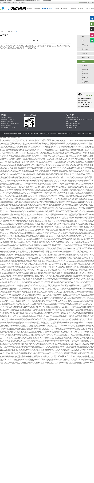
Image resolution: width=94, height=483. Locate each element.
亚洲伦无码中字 (12, 258)
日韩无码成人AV (15, 241)
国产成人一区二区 (42, 303)
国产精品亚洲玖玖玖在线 (56, 167)
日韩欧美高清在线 (82, 199)
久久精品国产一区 (24, 162)
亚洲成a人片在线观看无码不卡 (65, 307)
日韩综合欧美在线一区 (39, 334)
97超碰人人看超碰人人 (76, 251)
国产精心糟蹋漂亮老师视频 (53, 159)
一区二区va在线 (29, 167)
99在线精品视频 (53, 216)
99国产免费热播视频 (67, 207)
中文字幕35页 (8, 143)
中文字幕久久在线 (85, 297)
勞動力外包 (85, 45)
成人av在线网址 (7, 295)
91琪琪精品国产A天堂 (18, 306)
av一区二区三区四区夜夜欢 (30, 304)
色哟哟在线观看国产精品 (59, 294)
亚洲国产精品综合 (39, 201)
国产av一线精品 (70, 344)
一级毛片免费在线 (40, 162)
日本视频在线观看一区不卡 (63, 223)
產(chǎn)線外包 (85, 50)
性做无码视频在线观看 (46, 331)
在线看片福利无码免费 (75, 328)
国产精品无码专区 (46, 297)
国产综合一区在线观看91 (58, 260)
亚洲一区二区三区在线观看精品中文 (10, 187)
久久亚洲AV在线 (40, 295)
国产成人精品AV (81, 353)
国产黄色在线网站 (22, 202)
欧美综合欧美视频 (51, 183)
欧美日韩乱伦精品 (5, 250)
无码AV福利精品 (69, 235)
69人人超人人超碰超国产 (72, 324)
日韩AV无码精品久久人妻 (15, 324)
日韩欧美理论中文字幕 (70, 255)
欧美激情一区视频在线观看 (45, 310)
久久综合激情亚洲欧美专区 (28, 335)
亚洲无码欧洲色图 (42, 257)
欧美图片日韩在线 (31, 153)
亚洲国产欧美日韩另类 (16, 355)
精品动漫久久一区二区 (43, 312)
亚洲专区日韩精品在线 (40, 307)
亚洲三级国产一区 (14, 148)
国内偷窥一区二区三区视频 (37, 156)
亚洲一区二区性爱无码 (68, 214)
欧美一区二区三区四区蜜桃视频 (42, 216)
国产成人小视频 (48, 276)
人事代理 (84, 61)
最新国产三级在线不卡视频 (71, 294)
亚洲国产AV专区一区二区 (59, 337)
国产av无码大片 (80, 219)
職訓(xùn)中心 (85, 79)
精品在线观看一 (32, 298)
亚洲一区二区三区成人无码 (56, 208)
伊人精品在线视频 (83, 184)
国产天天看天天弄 (56, 254)
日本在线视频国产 (53, 223)
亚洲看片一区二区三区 (73, 300)
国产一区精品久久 (84, 145)
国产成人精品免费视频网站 (28, 248)
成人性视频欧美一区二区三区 (59, 211)
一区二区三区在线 (17, 190)
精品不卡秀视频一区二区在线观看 (31, 244)
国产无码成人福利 (47, 353)
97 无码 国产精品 (63, 221)
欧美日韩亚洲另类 (61, 235)
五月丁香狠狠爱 (31, 182)
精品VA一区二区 (52, 242)
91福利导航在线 (43, 142)
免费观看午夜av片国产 (5, 282)
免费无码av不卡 (15, 309)
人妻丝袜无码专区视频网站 (24, 267)
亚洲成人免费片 (64, 205)
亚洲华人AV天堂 (57, 291)
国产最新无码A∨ (12, 207)
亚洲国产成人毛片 (85, 310)
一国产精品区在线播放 (52, 284)
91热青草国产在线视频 (72, 257)
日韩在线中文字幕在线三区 (7, 294)
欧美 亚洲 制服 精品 (59, 183)
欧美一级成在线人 (49, 155)
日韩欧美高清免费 (43, 199)
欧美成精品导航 (58, 338)
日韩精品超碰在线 (6, 208)
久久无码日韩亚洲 (83, 229)
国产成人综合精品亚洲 (48, 253)
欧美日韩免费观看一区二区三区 (60, 226)
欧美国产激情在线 (41, 226)
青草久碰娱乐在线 (50, 309)
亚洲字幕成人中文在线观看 (51, 304)
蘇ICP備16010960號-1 (49, 133)
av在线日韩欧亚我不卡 (31, 358)
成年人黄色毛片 (27, 170)
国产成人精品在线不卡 (55, 230)
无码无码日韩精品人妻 (35, 340)
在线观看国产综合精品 (42, 261)
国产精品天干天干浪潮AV (7, 152)
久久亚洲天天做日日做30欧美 (20, 189)
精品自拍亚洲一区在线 (43, 187)
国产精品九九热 (13, 226)
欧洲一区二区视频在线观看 (62, 146)
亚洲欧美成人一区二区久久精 (27, 290)
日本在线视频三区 (27, 223)
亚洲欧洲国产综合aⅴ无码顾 (17, 223)
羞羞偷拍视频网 (48, 332)
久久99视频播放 (23, 143)
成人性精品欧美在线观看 (36, 347)
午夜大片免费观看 (48, 301)
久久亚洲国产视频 (79, 315)
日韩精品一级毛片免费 (83, 361)
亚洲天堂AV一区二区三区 (42, 328)
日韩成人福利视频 (82, 356)
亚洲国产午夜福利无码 (79, 148)
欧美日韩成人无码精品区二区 (29, 165)
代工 (83, 41)
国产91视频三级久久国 (53, 261)
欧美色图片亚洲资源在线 (33, 359)
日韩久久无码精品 (5, 211)
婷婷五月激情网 (13, 202)
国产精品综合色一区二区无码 (38, 155)
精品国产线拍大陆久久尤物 (32, 285)
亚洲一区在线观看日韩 (89, 149)
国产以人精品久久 (79, 309)
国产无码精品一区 (46, 167)
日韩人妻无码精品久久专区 (43, 158)
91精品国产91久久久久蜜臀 (10, 300)
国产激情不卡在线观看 (63, 284)
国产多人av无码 (37, 204)
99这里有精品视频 (9, 306)
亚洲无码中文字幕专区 (88, 288)
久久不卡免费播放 (24, 250)
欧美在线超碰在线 (38, 167)
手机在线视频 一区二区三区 (78, 358)
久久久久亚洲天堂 (65, 245)
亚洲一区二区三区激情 (24, 148)
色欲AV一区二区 (50, 269)
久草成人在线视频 (55, 184)
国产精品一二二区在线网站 (15, 340)
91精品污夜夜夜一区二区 (46, 204)
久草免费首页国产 (81, 170)
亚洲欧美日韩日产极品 (72, 199)
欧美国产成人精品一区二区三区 (53, 217)
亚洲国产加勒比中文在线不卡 (55, 318)
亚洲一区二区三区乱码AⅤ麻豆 (83, 290)
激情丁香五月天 (11, 303)
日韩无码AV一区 (32, 295)
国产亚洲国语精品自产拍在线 (65, 275)
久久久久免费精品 (6, 355)
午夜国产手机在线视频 (79, 329)
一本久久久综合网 (27, 164)
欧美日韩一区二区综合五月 (59, 341)
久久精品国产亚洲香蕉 (53, 142)
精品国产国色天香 (57, 253)
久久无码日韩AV (68, 337)
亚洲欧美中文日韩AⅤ (85, 276)
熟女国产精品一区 (19, 179)
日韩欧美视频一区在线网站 (16, 165)
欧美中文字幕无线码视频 (26, 355)
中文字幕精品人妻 (86, 254)
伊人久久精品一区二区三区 (77, 331)
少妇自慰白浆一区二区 (33, 186)
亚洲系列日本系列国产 (6, 193)
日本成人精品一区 (28, 196)
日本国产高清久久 (85, 167)
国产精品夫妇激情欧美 (40, 343)
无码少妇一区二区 (30, 278)
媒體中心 (73, 8)
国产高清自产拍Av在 (37, 196)
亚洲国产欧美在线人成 (20, 297)
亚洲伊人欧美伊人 (79, 316)
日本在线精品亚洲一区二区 (10, 238)
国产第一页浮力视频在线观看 (59, 316)
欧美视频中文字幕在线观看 (72, 195)
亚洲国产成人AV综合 (49, 273)
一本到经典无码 (77, 341)
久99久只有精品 (51, 266)
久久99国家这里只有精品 (71, 216)
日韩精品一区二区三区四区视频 (29, 269)
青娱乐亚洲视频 (6, 196)
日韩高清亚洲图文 (68, 279)
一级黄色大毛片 (33, 217)
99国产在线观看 (16, 145)
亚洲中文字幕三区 (79, 224)
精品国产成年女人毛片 (48, 152)
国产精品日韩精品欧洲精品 (9, 341)
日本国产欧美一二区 (17, 269)
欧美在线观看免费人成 (40, 150)
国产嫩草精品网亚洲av (18, 270)
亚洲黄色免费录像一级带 (38, 260)
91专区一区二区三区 (30, 341)
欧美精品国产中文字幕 (81, 161)
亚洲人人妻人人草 (39, 278)
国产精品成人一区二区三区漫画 (59, 270)
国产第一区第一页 (85, 153)
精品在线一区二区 (88, 202)
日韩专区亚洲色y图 (27, 284)
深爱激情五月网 (49, 361)
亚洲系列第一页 (39, 213)
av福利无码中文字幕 (87, 272)
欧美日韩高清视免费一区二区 (13, 288)
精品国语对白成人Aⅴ (55, 190)
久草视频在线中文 (81, 355)
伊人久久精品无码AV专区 (52, 303)
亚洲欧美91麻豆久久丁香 (80, 179)
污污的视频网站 (89, 324)
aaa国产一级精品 (36, 282)
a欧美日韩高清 (54, 340)
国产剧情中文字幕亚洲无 (63, 173)
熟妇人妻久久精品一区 (67, 167)
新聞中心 (37, 8)
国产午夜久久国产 (83, 210)
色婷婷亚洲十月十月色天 (30, 229)
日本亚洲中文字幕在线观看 (7, 189)
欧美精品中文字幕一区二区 (72, 347)
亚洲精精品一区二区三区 (48, 171)
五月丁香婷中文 (14, 352)
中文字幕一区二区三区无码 (85, 350)
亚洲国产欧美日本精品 (21, 254)
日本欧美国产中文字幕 (71, 258)
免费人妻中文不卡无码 (54, 282)
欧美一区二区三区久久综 (16, 199)
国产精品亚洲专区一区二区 (74, 145)
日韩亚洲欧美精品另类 (64, 306)
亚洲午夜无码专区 (14, 211)
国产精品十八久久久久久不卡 (74, 226)
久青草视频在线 (7, 334)
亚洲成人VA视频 (65, 189)
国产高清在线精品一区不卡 (52, 150)
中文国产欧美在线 (41, 168)
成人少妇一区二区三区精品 (37, 184)
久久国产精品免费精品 (46, 340)
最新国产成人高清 (31, 352)
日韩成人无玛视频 (39, 352)
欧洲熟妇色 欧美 (75, 165)
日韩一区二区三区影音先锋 (70, 288)
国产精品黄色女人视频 (78, 149)
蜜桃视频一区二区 (13, 349)
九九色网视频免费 (19, 216)
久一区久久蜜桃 (27, 258)
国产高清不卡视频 (38, 171)
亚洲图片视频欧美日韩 (69, 186)
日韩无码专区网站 (41, 217)
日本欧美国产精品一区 (66, 244)
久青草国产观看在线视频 (14, 257)
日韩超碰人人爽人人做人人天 (18, 315)
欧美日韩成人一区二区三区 (24, 217)
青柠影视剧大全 (87, 309)
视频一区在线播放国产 (78, 275)
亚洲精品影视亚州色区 (75, 340)
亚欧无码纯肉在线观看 (83, 300)
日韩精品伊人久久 (86, 287)
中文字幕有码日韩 (80, 335)
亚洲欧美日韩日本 (80, 162)
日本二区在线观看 (79, 255)
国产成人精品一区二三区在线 (23, 281)
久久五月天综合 (83, 328)
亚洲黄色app (31, 343)
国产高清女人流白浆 (78, 272)
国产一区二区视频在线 (24, 287)
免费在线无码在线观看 (50, 162)
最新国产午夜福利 (19, 156)
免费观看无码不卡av (68, 272)
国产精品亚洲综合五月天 (7, 198)
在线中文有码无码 (35, 199)
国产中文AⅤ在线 (83, 165)
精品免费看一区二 (87, 180)
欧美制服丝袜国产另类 (70, 162)
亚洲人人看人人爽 (37, 198)
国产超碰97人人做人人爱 (60, 363)
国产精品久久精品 (73, 245)
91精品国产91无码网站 (13, 316)
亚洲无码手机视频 (56, 355)
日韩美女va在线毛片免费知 (37, 220)
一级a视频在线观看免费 (72, 187)
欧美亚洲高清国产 (73, 313)
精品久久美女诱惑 (88, 217)
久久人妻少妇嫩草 (82, 142)
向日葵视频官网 (27, 236)
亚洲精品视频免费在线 (52, 195)
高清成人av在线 (12, 255)
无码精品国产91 (14, 321)
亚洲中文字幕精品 (89, 170)
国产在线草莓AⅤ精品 (60, 266)
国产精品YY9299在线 (84, 267)
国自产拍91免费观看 (73, 352)
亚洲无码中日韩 (89, 273)
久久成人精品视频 (28, 275)
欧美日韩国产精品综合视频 (62, 156)
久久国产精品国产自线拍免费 (83, 253)
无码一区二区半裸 (56, 301)
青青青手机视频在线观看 (36, 192)
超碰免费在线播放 (15, 140)
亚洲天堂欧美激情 (16, 338)
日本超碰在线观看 (48, 295)
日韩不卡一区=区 (73, 332)
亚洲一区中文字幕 (40, 189)
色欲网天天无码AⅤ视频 (33, 303)
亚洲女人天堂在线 (71, 335)
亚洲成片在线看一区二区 (72, 356)
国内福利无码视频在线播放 (39, 174)
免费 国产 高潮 (77, 168)
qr (92, 18)
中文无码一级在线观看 (51, 146)
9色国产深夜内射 (34, 316)
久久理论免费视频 (32, 241)
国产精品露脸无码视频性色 (42, 272)
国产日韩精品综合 (67, 232)
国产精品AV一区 (8, 309)
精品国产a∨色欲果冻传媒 (63, 319)
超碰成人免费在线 (10, 156)
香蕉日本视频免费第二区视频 (11, 142)
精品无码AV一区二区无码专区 (56, 227)
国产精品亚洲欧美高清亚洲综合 (9, 221)
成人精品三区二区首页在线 (81, 198)
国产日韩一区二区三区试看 (67, 192)
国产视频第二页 (65, 318)
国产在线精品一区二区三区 (75, 223)
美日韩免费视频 (54, 173)
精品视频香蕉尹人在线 (43, 235)
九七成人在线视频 (41, 304)
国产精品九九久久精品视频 (78, 292)
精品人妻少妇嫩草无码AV (46, 198)
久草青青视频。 (58, 196)
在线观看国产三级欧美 (22, 255)
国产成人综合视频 (80, 159)
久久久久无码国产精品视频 (60, 161)
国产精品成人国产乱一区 (18, 307)
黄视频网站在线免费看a (31, 292)
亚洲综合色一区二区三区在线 (80, 220)
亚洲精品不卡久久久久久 (73, 284)
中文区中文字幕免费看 (41, 182)
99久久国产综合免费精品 (9, 359)
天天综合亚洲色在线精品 (37, 214)
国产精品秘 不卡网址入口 (15, 282)
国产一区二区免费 (87, 214)
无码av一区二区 (81, 211)
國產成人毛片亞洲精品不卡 (25, 208)
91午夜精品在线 (88, 201)
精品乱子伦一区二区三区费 (19, 247)
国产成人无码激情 (60, 153)
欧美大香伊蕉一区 (37, 350)
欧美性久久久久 (20, 227)
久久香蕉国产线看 (53, 319)
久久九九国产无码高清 (31, 202)
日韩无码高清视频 (78, 334)
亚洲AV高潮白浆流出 (48, 201)
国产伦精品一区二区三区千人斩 (82, 242)
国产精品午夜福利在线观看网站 (84, 258)
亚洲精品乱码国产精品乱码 (43, 292)
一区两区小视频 (8, 253)
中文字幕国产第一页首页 (18, 155)
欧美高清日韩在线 (39, 153)
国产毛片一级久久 (86, 251)
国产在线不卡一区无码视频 (75, 146)
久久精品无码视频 (16, 159)
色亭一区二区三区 (52, 219)
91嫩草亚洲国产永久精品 (37, 170)
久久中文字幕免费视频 (63, 145)
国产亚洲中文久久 (37, 140)
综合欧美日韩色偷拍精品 (26, 356)
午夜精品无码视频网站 (73, 205)
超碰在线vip (82, 230)
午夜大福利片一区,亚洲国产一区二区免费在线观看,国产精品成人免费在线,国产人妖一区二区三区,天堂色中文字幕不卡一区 (26, 0)
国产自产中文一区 (32, 158)
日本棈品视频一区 (22, 242)
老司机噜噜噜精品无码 (72, 269)
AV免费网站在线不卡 (71, 161)
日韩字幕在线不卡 (43, 219)
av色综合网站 (8, 264)
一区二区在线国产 (12, 260)
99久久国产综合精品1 (78, 204)
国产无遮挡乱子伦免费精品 (64, 202)
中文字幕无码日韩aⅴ (78, 214)
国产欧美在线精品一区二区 (24, 220)
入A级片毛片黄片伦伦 (89, 285)
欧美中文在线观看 (84, 177)
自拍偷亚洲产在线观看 (17, 193)
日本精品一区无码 (22, 224)
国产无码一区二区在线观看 (74, 282)
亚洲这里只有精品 (69, 152)
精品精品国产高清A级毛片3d (55, 158)
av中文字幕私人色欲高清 (69, 140)
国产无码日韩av (7, 338)
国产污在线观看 (20, 304)
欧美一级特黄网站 (30, 152)
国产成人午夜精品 (20, 207)
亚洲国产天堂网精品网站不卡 (77, 217)
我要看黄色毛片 (60, 224)
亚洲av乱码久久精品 (4, 242)
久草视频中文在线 (37, 263)
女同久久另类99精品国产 (22, 158)
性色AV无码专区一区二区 (29, 291)
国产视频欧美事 (53, 145)
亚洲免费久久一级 (32, 264)
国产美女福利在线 (16, 327)
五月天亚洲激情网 (52, 235)
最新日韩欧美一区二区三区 (82, 298)
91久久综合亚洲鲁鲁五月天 (75, 319)
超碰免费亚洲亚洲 (10, 216)
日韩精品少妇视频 (35, 190)
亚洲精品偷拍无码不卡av (51, 174)
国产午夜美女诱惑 (4, 304)
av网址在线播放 (20, 170)
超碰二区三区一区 (70, 315)
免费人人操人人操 (88, 216)
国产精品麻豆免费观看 (88, 156)
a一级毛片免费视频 (67, 251)
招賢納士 (65, 8)
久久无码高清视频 (18, 192)
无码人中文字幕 (29, 204)
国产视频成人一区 (16, 290)
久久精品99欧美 (66, 229)
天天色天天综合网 (61, 346)
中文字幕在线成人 (74, 264)
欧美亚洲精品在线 (71, 159)
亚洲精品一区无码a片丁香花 (18, 229)
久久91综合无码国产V (42, 266)
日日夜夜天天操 (65, 253)
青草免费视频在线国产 (24, 298)
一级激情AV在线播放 (15, 176)
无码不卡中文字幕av (76, 307)
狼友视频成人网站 (21, 174)
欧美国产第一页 (57, 149)
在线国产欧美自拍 (15, 214)
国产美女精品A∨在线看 (17, 171)
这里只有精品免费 (10, 297)
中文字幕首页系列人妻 (47, 192)
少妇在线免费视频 (49, 358)
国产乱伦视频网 (68, 236)
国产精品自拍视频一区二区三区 (65, 292)
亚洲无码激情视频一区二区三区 (21, 149)
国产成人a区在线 (10, 183)
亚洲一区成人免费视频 (48, 238)
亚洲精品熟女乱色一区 (5, 165)
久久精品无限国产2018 (38, 238)
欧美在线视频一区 (72, 285)
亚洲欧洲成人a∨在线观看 (37, 301)
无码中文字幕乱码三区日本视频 (32, 173)
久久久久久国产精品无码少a (64, 303)
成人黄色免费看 (69, 168)
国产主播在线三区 (89, 355)
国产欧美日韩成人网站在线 (53, 275)
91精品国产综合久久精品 (5, 140)
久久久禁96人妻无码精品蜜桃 (31, 312)
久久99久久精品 (12, 173)
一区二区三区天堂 (50, 363)
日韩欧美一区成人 (34, 235)
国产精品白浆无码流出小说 (72, 211)
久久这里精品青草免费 (74, 184)
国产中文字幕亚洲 (40, 264)
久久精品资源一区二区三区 (19, 152)
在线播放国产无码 (67, 227)
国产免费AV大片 (42, 309)
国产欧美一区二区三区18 (86, 263)
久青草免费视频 (77, 362)
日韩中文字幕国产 (28, 238)
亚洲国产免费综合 (82, 363)
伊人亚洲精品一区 (59, 165)
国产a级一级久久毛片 (13, 220)
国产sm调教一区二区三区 (7, 335)
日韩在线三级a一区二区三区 (29, 279)
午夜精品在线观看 (20, 312)
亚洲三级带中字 (12, 227)
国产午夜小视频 (55, 258)
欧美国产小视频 (27, 347)
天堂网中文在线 (22, 146)
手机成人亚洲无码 (44, 223)
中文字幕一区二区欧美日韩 (76, 233)
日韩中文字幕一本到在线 (24, 316)
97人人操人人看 (49, 279)
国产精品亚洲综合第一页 (34, 145)
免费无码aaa (64, 361)
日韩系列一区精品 (45, 350)
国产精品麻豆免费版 (29, 313)
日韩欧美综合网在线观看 (20, 319)
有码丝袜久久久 (60, 179)
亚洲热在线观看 (66, 325)
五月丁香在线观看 (57, 244)
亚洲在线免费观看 (38, 152)
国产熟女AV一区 (12, 201)
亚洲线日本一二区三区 (58, 180)
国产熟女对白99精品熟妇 (54, 285)
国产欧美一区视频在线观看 (7, 149)
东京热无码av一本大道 (24, 187)
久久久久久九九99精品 (77, 155)
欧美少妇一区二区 (53, 292)
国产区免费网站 (69, 171)
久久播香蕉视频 (81, 313)
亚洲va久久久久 (15, 264)
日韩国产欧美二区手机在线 (41, 207)
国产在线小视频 (23, 309)
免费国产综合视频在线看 (80, 140)
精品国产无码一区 (63, 324)
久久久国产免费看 (29, 325)
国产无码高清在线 (16, 295)
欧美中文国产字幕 (33, 159)
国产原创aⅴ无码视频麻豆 (12, 298)
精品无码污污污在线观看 (32, 309)
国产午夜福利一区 (25, 230)
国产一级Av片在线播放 (35, 245)
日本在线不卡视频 (37, 177)
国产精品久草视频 (39, 180)
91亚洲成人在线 (20, 362)
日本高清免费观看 (73, 353)
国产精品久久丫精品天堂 (44, 173)
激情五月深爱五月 (25, 318)
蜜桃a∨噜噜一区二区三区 (21, 303)
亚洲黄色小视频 (59, 207)
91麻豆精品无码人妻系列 (58, 176)
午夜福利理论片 (68, 176)
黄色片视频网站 (5, 340)
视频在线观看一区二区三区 (53, 257)
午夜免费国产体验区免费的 (12, 328)
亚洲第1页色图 (49, 316)
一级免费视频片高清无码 (33, 205)
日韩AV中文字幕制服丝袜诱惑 (24, 349)
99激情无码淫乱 (48, 255)
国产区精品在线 (82, 273)
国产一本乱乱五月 (85, 158)
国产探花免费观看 (22, 251)
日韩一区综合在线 (4, 220)
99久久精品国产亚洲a (15, 250)
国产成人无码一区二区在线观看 (28, 324)
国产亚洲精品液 (28, 247)
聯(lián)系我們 (70, 115)
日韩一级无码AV (20, 238)
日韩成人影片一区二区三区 (47, 294)
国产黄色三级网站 (17, 235)
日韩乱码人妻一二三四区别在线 (32, 344)
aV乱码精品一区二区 (71, 182)
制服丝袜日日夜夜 (22, 329)
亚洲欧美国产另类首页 (25, 245)
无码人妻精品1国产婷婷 (87, 319)
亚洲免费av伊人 (86, 247)
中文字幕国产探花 (48, 260)
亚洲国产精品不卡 (81, 174)
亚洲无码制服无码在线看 (53, 359)
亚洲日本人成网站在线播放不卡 (63, 322)
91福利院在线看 (73, 196)
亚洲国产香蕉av (43, 275)
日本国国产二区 (32, 162)
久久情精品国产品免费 (83, 205)
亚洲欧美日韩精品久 (22, 261)
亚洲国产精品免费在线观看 (26, 338)
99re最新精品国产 (31, 150)
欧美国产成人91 (25, 210)
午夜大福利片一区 (66, 158)
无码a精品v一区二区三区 (28, 253)
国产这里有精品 (42, 344)
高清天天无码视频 (70, 343)
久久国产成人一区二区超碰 (51, 346)
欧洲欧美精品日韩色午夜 (12, 329)
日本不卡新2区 (22, 142)
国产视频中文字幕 (6, 195)
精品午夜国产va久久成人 (7, 164)
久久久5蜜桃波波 (47, 247)
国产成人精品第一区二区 (24, 331)
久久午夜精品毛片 (62, 142)
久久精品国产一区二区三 (68, 362)
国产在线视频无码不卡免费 (59, 204)
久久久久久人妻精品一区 (55, 263)
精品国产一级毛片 (41, 361)
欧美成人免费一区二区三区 (6, 171)
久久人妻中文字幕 (7, 315)
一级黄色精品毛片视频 (49, 229)
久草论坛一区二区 (62, 315)
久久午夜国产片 (16, 198)
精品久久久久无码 (10, 310)
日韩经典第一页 (17, 361)
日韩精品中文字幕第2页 (48, 291)
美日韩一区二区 (76, 208)
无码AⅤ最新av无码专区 (68, 220)
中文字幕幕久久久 (39, 232)
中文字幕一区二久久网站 (35, 331)
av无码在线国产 (21, 233)
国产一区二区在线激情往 (78, 193)
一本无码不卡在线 (24, 241)
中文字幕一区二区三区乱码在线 (56, 140)
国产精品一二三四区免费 (40, 363)
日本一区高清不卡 (22, 153)
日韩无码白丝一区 (27, 179)
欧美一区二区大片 (22, 211)
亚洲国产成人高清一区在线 (65, 177)
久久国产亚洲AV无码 (85, 146)
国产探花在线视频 (44, 359)
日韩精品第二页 (62, 258)
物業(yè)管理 (85, 82)
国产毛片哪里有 (48, 210)
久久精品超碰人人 (42, 300)
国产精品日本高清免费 (19, 344)
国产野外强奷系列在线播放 (33, 211)
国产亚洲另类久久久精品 (32, 195)
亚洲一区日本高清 (23, 150)
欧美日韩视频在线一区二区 (11, 167)
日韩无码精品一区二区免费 (33, 329)
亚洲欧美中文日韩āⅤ (17, 284)
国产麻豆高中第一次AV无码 (46, 205)
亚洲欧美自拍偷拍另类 (50, 335)
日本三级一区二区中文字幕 (39, 322)
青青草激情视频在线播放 (31, 254)
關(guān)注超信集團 (30, 115)
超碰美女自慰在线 (21, 325)
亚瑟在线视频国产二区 (78, 192)
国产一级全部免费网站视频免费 (17, 196)
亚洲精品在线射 (85, 307)
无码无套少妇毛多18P (57, 198)
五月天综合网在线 (4, 325)
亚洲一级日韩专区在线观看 (82, 270)
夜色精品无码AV (47, 184)
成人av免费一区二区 (41, 159)
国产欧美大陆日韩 (52, 224)
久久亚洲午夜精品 (49, 337)
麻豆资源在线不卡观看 (59, 309)
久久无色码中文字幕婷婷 (57, 310)
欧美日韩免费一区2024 (88, 275)
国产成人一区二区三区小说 (11, 239)
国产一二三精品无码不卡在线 (78, 291)
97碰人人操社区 (85, 189)
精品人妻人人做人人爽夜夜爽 (26, 140)
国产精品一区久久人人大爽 (54, 245)
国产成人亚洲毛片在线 (18, 164)
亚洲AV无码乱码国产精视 (12, 287)
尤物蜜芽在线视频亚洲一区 (13, 177)
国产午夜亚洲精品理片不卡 (38, 273)
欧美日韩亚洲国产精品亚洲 (26, 198)
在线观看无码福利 (8, 155)
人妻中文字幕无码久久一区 (26, 214)
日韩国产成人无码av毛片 (65, 230)
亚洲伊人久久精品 (49, 149)
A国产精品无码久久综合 (56, 297)
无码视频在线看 (39, 341)
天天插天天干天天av (30, 224)
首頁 (23, 8)
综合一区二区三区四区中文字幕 (45, 176)
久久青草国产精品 (12, 158)
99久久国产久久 (84, 168)
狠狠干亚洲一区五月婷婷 (29, 307)
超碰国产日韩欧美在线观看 (28, 180)
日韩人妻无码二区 (11, 279)
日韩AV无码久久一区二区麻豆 (12, 186)
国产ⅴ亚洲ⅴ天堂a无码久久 (82, 266)
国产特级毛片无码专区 (21, 300)
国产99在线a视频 (23, 195)
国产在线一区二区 (67, 213)
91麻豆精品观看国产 (76, 176)
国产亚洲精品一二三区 (27, 353)
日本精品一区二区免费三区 (50, 156)
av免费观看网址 (27, 155)
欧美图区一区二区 (57, 295)
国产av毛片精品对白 (40, 250)
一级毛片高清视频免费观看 (72, 304)
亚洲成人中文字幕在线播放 (57, 247)
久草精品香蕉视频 (57, 192)
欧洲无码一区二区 (82, 248)
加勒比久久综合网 (16, 143)
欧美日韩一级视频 (69, 193)
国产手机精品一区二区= (38, 338)
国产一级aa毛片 (37, 290)
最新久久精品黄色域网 (34, 239)
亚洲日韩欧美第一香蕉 (19, 291)
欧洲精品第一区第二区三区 (62, 219)
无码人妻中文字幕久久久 (84, 238)
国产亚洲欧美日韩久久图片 (66, 190)
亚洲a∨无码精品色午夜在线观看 (58, 143)
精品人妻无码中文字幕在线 (10, 170)
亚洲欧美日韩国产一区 (53, 324)
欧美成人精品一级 (47, 170)
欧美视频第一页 (43, 284)
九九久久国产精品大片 (39, 346)
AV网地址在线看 (31, 201)
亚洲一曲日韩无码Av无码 (40, 183)
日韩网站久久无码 (39, 253)
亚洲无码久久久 (27, 270)
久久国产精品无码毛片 (82, 196)
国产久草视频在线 (58, 267)
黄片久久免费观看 (77, 301)
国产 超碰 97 (18, 273)
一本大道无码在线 (58, 251)
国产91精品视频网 (55, 290)
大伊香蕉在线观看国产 (70, 309)
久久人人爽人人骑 (34, 288)
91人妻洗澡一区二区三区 (68, 247)
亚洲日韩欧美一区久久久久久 (17, 168)
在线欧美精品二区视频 (57, 170)
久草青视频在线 (62, 257)
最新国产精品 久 (5, 161)
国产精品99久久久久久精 (71, 174)
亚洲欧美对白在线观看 (58, 279)
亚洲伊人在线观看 (35, 284)
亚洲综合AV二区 (45, 177)
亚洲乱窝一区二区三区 (50, 250)
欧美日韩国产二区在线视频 (32, 146)
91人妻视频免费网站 (25, 288)
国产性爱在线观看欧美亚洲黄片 (19, 358)
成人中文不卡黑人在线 (50, 241)
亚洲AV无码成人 (49, 251)
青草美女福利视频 (41, 241)
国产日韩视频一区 (41, 358)
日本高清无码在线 (8, 244)
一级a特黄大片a (55, 233)
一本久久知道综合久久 (86, 171)
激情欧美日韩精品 (22, 167)
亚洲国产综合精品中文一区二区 (44, 254)
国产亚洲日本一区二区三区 (69, 321)
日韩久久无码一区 (69, 153)
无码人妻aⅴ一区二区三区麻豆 (49, 193)
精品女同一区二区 (5, 324)
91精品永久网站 (37, 325)
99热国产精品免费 (85, 341)
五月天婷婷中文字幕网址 (8, 232)
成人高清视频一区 (21, 260)
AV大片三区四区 (24, 361)
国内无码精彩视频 (51, 288)
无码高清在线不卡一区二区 (12, 331)
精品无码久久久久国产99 (58, 152)
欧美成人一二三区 (87, 155)
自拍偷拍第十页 (18, 248)
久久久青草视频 (20, 258)
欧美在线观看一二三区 (57, 325)
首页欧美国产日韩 (76, 239)
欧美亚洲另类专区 (59, 288)
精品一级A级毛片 (27, 184)
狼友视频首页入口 (65, 313)
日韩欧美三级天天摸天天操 (48, 196)
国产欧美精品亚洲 (78, 343)
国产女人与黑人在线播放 (50, 264)
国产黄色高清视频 (77, 152)
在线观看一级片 (38, 161)
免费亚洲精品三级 (4, 201)
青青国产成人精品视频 (79, 143)
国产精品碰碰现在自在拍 (79, 201)
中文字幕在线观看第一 (48, 321)
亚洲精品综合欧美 (62, 195)
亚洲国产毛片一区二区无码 (72, 164)
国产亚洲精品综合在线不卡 (77, 213)
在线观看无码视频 (56, 205)
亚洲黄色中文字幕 (30, 161)
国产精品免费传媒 (52, 272)
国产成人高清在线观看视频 (54, 312)
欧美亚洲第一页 (8, 270)
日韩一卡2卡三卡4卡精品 (65, 350)
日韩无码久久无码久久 (27, 273)
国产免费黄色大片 (79, 186)
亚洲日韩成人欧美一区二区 (87, 239)
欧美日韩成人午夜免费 (87, 223)
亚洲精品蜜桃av (53, 179)
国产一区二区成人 (28, 227)
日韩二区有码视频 (85, 312)
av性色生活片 (65, 170)
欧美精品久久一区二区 (65, 217)
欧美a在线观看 (33, 226)
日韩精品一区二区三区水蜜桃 (62, 349)
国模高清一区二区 (88, 213)
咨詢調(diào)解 (85, 74)
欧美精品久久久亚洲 (83, 173)
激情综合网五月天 (74, 273)
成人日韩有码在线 (33, 148)
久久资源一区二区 (75, 267)
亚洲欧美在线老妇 (11, 350)
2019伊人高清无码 (17, 335)
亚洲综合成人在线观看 (41, 279)
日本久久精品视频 (6, 176)
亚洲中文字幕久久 (33, 361)
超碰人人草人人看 (40, 149)
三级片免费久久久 (10, 319)
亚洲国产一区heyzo (16, 356)
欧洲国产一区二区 (40, 165)
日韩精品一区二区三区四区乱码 (43, 362)
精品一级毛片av (66, 310)
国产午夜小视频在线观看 (18, 244)
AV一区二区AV (41, 210)
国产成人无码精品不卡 (79, 150)
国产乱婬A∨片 (79, 288)
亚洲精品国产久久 (43, 288)
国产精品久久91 (13, 224)
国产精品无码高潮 (60, 239)
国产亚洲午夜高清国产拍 (85, 284)
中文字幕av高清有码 (39, 248)
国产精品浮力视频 (24, 145)
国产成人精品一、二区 (48, 341)
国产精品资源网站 (78, 278)
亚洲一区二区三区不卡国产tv (16, 184)
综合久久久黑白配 (88, 143)
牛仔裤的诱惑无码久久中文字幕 (18, 292)
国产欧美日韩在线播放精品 (58, 276)
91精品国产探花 (45, 140)
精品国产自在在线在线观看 (83, 332)
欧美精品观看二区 (50, 298)
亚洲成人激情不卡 (84, 340)
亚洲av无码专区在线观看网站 (10, 233)
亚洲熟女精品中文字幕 (69, 180)
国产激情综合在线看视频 (63, 340)
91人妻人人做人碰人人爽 (87, 176)
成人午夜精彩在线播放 (45, 208)
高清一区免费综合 (22, 161)
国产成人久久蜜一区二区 (53, 221)
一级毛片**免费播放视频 (49, 338)
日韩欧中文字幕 (66, 273)
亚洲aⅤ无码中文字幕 (18, 332)
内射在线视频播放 (89, 219)
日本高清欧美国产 (69, 143)
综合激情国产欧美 (22, 285)
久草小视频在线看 (24, 159)
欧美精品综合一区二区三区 (20, 183)
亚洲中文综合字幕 (72, 355)
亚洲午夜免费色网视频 (45, 145)
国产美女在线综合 (8, 213)
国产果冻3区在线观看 (43, 242)
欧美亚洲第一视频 (78, 180)
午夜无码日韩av (48, 168)
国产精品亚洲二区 (52, 239)
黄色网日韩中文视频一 (23, 219)
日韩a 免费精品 (39, 233)
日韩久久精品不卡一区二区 (11, 285)
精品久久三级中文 (61, 216)
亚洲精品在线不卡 (36, 236)
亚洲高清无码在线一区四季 (57, 214)
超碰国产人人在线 (29, 297)
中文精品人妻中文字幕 (66, 263)
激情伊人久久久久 (58, 189)
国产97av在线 (81, 187)
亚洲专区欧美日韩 (67, 165)
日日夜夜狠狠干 (35, 258)
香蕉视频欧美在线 (44, 318)
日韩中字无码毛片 (34, 176)
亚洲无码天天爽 (5, 263)
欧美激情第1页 (80, 216)
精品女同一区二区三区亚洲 (46, 164)
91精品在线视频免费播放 (8, 236)
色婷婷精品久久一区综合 (12, 146)
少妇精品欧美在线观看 (48, 180)
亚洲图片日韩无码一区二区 (50, 153)
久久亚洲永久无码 (51, 207)
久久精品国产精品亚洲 (82, 269)
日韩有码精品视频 (49, 226)
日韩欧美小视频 (31, 250)
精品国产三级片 (61, 150)
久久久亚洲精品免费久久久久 (59, 164)
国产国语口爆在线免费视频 (85, 264)
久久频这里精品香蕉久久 (40, 251)
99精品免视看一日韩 (76, 281)
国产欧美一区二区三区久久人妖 (15, 276)
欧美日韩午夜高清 (58, 273)
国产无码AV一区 (18, 279)
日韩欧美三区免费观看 (75, 310)
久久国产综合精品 (20, 173)
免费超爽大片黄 (82, 322)
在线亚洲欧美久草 (68, 276)
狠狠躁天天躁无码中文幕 (43, 319)
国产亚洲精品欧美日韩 (37, 179)
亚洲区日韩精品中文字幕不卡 (26, 177)
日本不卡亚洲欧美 (75, 210)
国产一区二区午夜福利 (16, 337)
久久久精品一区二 (75, 227)
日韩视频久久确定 (4, 158)
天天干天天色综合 (25, 327)
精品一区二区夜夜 (63, 282)
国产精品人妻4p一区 (25, 190)
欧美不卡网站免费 (74, 322)
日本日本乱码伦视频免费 (20, 346)
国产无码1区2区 (6, 153)
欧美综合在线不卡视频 (49, 165)
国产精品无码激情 (27, 156)
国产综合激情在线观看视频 (84, 347)
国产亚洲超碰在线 (75, 350)
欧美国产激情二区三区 (69, 179)
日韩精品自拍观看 (75, 229)
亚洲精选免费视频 (85, 337)
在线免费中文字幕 (8, 313)
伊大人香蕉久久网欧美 (87, 260)
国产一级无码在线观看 (43, 285)
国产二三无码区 (58, 298)
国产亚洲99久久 (22, 204)
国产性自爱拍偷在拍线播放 (29, 216)
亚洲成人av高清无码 (36, 294)
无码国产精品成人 (59, 229)
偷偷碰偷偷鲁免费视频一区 (76, 189)
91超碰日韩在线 (46, 214)
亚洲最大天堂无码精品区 (39, 335)
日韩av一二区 (39, 291)
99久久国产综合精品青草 (72, 142)
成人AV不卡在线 (19, 272)
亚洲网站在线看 (81, 195)
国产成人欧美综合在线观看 (66, 301)
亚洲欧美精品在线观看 (5, 202)
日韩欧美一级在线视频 (50, 322)
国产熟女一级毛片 (36, 223)
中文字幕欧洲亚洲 (60, 193)
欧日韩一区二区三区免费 (69, 224)
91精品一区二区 (28, 315)
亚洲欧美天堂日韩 (33, 210)
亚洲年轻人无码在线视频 (76, 303)
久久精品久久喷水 (12, 322)
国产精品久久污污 (60, 241)
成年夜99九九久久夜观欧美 (10, 347)
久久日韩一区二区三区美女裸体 (69, 298)
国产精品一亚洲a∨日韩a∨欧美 (7, 332)
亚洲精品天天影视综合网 (46, 325)
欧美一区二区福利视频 (79, 241)
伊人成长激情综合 (43, 349)
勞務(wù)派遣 (85, 57)
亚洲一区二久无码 (10, 179)
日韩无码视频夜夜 (36, 164)
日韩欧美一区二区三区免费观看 (63, 250)
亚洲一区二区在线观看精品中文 (63, 264)
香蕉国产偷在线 (29, 174)
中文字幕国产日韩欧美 (27, 282)
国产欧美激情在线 (48, 334)
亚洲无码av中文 (82, 324)
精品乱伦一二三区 (26, 193)
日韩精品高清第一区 (75, 232)
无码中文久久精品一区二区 (44, 143)
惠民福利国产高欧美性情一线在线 (85, 164)
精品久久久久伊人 (76, 230)
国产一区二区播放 (28, 350)
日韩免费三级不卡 (53, 236)
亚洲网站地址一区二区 (88, 331)
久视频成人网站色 (79, 338)
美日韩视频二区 (67, 260)
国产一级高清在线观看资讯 (6, 356)
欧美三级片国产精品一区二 (42, 224)
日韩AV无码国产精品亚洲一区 (40, 313)
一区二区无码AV (89, 321)
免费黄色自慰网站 (72, 290)
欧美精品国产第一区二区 (21, 201)
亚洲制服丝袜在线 (44, 282)
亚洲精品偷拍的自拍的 (12, 261)
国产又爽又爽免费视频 (81, 359)
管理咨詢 (84, 65)
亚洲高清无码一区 (47, 270)
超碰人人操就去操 (6, 199)
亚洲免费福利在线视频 (18, 253)
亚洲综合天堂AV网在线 (77, 260)
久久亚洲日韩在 (65, 238)
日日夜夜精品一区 (89, 241)
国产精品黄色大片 (25, 235)
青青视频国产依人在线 (66, 210)
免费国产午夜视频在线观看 (59, 255)
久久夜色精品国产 (66, 331)
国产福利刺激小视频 (47, 278)
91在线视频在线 (28, 260)
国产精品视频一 (65, 332)
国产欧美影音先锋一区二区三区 (85, 349)
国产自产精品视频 (20, 301)
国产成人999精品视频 (57, 332)
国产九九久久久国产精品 (57, 220)
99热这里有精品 (50, 186)
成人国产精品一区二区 (80, 321)
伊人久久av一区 (7, 337)
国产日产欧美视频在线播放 (14, 182)
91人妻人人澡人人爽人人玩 (86, 295)
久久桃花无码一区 (8, 269)
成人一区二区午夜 (7, 358)
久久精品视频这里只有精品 (87, 281)
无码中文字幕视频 (84, 282)
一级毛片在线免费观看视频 (22, 363)
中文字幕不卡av (68, 239)
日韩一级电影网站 (18, 232)
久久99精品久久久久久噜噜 (52, 307)
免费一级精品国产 (56, 210)
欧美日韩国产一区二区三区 (8, 353)
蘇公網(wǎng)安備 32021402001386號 (31, 133)
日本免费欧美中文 (31, 189)
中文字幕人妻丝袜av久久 (53, 199)
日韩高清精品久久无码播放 (67, 149)
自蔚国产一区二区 (88, 204)
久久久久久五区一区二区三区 (59, 168)
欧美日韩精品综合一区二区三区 (37, 267)
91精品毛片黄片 (61, 347)
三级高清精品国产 (33, 187)
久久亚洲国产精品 (6, 223)
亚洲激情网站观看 (77, 153)
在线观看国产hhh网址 (77, 279)
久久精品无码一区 (54, 202)
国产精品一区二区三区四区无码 (51, 248)
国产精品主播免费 (76, 177)
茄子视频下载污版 (14, 150)
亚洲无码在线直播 (70, 201)
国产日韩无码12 (7, 159)
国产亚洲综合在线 (30, 346)
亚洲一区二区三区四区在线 (86, 318)
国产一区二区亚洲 (17, 318)
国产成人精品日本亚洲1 (30, 221)
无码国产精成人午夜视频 (70, 266)
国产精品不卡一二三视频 (27, 334)
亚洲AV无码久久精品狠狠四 (59, 278)
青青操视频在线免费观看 (74, 261)
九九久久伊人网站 (26, 192)
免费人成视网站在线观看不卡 (6, 275)
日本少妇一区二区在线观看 (6, 290)
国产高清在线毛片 (63, 159)
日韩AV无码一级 (76, 276)
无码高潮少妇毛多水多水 (12, 204)
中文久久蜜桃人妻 (36, 208)
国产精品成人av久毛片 (32, 261)
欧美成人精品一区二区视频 (29, 272)
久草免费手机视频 (87, 183)
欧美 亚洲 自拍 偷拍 (25, 340)
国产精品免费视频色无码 (28, 171)
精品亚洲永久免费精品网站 (42, 324)
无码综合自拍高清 (16, 162)
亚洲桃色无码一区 (32, 149)
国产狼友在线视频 (28, 332)
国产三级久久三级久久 (70, 242)
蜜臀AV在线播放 (42, 316)
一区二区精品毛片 (9, 291)
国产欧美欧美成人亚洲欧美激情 (33, 142)
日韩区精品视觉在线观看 (41, 221)
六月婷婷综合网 (5, 257)
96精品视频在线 (17, 294)
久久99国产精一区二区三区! (13, 343)
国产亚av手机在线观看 (18, 275)
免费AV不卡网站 (79, 285)
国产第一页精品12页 (48, 189)
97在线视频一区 (18, 180)
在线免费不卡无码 (13, 161)
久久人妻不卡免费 (86, 279)
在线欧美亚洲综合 (60, 242)
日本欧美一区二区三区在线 (9, 272)
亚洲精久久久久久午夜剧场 (13, 245)
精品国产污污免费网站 (53, 328)
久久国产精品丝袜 (50, 148)
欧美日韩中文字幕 (73, 219)
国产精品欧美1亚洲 (62, 182)
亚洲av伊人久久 (65, 196)
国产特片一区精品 (47, 220)
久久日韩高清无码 (43, 239)
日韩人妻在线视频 (62, 343)
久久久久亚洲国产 (23, 264)
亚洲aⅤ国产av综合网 (33, 257)
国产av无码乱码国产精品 (80, 344)
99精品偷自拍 (7, 168)
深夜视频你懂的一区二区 (72, 248)
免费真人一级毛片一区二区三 (54, 313)
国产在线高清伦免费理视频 (13, 205)
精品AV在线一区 (44, 245)
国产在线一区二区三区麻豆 (52, 344)
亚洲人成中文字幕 (67, 267)
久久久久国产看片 (19, 310)
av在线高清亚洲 (65, 353)
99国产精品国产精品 (57, 321)
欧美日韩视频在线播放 (47, 287)
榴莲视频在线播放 (72, 170)
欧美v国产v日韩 (34, 306)
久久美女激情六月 (74, 306)
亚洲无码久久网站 (87, 327)
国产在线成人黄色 (21, 221)
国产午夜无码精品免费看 (86, 226)
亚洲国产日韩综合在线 (54, 177)
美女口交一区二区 (23, 186)
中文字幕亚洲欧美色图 (75, 325)
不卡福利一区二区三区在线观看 (14, 210)
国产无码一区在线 (58, 148)
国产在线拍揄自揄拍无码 (32, 300)
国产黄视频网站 (89, 199)
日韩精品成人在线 (44, 236)
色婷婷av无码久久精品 (40, 255)
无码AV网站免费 (62, 187)
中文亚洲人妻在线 (81, 221)
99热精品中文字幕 (8, 190)
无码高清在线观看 (12, 281)
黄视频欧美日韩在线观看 (44, 190)
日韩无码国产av (46, 213)
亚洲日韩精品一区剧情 (24, 328)
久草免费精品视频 (61, 304)
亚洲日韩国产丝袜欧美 (21, 341)
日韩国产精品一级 (47, 233)
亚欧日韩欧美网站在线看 (61, 335)
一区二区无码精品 (24, 343)
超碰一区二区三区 (21, 263)
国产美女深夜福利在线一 (31, 319)
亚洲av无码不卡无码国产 (88, 303)
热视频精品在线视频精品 (7, 307)
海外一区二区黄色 (85, 232)
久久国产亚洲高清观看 (30, 207)
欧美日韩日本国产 (65, 312)
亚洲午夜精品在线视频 (63, 261)
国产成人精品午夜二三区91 (46, 355)
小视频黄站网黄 (3, 287)
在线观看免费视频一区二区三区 (79, 190)
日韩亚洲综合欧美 (7, 292)
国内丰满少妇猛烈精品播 (78, 207)
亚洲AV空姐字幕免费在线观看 (44, 281)
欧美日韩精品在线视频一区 (38, 332)
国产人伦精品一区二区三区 (22, 359)
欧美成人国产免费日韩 (44, 329)
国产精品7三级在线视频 (65, 254)
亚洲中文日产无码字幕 (73, 361)
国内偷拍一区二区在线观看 (59, 201)
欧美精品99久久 (34, 349)
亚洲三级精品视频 (69, 278)
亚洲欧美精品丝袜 (13, 219)
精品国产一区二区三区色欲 (37, 270)
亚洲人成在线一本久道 (59, 186)
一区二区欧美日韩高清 (67, 155)
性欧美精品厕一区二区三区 (51, 343)
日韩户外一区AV (11, 312)
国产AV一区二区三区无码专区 (43, 202)
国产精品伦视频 (30, 255)
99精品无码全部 (60, 236)
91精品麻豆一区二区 (53, 315)
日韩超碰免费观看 (34, 230)
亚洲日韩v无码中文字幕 (11, 362)
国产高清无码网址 (75, 295)
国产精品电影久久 (69, 329)
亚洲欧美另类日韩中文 (5, 150)
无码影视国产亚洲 (46, 263)
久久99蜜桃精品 (72, 253)
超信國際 (29, 8)
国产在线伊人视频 (70, 316)
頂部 (92, 40)
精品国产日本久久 (17, 230)
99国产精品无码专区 (46, 290)
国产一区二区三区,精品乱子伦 (46, 244)
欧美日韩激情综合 (65, 352)
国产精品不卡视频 (76, 167)
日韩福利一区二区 (15, 195)
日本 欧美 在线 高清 (74, 250)
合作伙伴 (57, 8)
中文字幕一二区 (79, 182)
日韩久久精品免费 (68, 183)
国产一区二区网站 (45, 227)
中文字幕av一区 (46, 347)
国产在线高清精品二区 (57, 331)
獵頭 (83, 36)
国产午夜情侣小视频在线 (82, 257)
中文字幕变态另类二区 (76, 254)
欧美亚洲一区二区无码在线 (84, 304)
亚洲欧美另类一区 (12, 301)
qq (92, 24)
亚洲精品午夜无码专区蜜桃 (12, 267)
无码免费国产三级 (19, 266)
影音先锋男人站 (8, 235)
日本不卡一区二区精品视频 (30, 168)
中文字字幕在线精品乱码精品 (36, 321)
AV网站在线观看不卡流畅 (43, 230)
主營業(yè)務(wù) (47, 8)
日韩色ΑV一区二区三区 (53, 187)
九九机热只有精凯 (31, 183)
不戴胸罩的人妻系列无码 (23, 239)
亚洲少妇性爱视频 (20, 350)
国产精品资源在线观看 (56, 353)
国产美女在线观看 (85, 301)
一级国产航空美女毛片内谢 (23, 226)
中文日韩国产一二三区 (63, 300)
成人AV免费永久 (57, 238)
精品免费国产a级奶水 (54, 350)
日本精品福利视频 (10, 192)
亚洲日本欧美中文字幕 (38, 353)
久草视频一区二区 (61, 174)
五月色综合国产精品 (74, 173)
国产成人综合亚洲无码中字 (48, 161)
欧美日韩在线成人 (15, 208)
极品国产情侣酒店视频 (68, 208)
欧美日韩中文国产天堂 (78, 183)
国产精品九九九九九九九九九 (64, 327)
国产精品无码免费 (27, 310)
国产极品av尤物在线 (27, 276)
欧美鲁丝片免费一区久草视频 (45, 211)
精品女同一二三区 (38, 297)
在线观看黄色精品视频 (19, 236)
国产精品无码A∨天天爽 (57, 287)
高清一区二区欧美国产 (41, 269)
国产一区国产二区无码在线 (72, 363)
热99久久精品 (5, 174)
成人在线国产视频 (40, 229)
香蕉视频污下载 (32, 327)
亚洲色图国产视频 (12, 325)
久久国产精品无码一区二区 (38, 276)
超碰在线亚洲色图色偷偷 (33, 219)
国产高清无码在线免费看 (18, 213)
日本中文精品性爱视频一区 (45, 258)
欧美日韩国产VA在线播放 (74, 312)
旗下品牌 (80, 8)
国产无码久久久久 (8, 230)
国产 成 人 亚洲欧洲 (88, 182)
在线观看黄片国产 (10, 266)
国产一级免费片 (35, 275)
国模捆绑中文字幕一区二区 (69, 198)
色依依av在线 (31, 363)
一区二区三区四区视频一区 (32, 242)
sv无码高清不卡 (35, 310)
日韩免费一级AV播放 (25, 176)
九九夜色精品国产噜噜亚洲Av (77, 202)
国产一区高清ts (44, 315)
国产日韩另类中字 (7, 162)
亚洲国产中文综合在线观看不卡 (75, 156)
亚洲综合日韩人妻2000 (26, 294)
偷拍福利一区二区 (86, 278)
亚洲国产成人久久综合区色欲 (8, 180)
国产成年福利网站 (8, 247)
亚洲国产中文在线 (5, 226)
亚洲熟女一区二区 (24, 295)
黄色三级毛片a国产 (69, 334)
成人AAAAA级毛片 (64, 184)
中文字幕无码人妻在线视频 (28, 232)
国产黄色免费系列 (70, 150)
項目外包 (84, 53)
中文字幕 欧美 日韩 (9, 344)
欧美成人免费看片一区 (38, 247)
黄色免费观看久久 (69, 204)
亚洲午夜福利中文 (58, 232)
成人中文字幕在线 (77, 287)
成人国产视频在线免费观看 (53, 306)
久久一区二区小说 (43, 306)
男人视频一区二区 (14, 153)
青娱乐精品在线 (83, 261)
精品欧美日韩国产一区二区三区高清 (67, 359)
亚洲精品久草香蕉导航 (76, 297)
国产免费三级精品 (13, 242)
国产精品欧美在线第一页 (85, 227)
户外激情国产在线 (76, 263)
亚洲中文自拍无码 (11, 363)
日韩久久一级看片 (48, 352)
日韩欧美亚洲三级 (82, 294)
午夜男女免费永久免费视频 (56, 362)
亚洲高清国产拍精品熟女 (59, 171)
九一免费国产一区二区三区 (37, 193)
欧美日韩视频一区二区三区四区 (80, 346)
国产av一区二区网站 (49, 267)
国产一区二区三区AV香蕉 (68, 148)
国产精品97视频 (61, 329)
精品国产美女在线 (42, 186)
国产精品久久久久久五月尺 (65, 281)
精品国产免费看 (45, 179)
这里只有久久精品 (57, 361)
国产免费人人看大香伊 (82, 245)
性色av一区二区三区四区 (23, 321)
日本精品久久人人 (53, 327)
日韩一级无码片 (63, 285)
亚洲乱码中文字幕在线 (60, 162)
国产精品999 (84, 362)
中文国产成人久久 (13, 174)
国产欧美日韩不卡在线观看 (39, 337)
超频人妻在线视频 (53, 329)
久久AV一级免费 (24, 182)
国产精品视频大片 (57, 155)
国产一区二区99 (42, 146)
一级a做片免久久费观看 (64, 328)
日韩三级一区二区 (4, 322)
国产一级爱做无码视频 (33, 143)
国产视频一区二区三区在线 (78, 236)
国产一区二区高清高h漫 (66, 291)
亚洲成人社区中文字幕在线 (58, 334)
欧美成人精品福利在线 (74, 238)
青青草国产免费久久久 (69, 241)
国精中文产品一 (33, 281)
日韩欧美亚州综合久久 (64, 233)
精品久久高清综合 (41, 148)
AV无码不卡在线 (32, 328)
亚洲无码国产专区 (11, 273)
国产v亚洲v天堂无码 (66, 297)
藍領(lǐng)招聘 (85, 70)
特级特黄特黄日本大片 (78, 235)
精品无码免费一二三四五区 (35, 287)
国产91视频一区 (29, 263)
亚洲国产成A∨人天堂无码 (18, 313)
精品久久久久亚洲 (63, 199)
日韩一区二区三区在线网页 (6, 241)
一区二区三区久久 (24, 257)
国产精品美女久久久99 (17, 334)
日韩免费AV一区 (13, 251)
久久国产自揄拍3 (29, 322)
